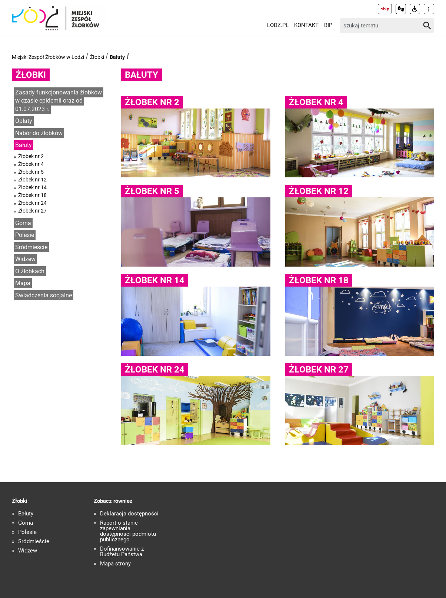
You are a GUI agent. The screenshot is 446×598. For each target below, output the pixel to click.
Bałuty (117, 57)
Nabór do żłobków (39, 133)
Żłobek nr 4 (31, 164)
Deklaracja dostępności (129, 514)
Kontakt (306, 25)
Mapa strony (115, 564)
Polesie (24, 234)
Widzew (25, 259)
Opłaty (23, 120)
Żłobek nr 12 (32, 180)
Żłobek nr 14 (32, 187)
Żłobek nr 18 (32, 195)
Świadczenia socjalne (43, 295)
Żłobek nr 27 (32, 211)
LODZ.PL (278, 25)
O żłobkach (29, 271)
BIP (328, 25)
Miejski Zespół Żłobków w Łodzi (48, 57)
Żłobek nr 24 (32, 203)
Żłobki (97, 57)
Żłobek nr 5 (31, 172)
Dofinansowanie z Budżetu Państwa (122, 551)
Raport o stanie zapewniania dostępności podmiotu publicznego (128, 531)
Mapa (22, 283)
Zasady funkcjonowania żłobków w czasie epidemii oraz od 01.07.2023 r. (58, 101)
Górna (23, 223)
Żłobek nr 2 (31, 156)
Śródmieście (31, 247)
